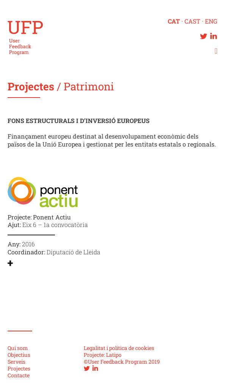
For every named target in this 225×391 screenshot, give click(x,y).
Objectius (19, 354)
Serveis (16, 361)
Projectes (32, 86)
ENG (211, 21)
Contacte (19, 375)
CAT (174, 21)
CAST (192, 21)
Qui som (18, 348)
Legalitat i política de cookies (119, 348)
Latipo (114, 354)
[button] (215, 51)
